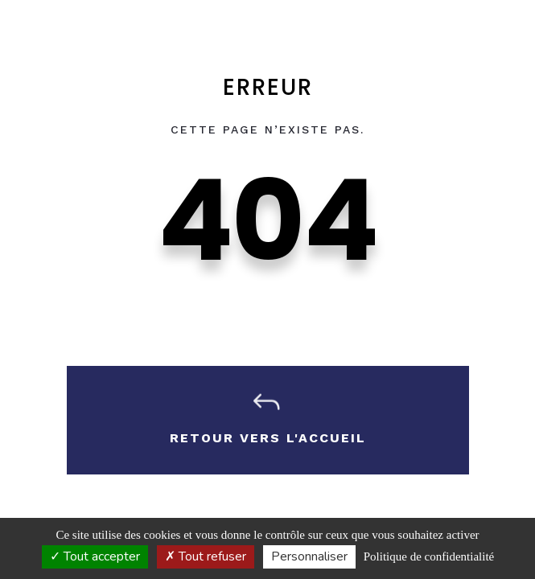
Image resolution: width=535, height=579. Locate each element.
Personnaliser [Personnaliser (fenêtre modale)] (309, 556)
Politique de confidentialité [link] (429, 556)
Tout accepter (95, 556)
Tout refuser (205, 556)
